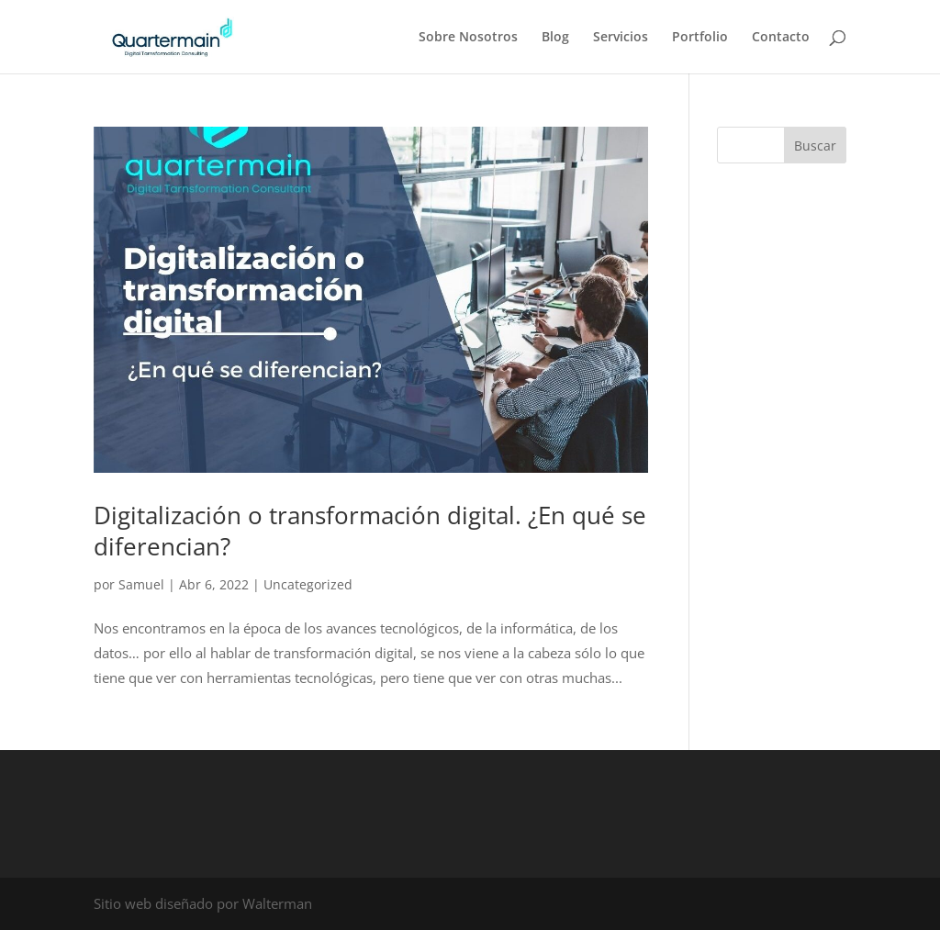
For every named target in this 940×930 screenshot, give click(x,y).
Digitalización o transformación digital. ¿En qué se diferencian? (370, 531)
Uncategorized (307, 584)
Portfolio (700, 37)
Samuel (141, 584)
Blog (555, 37)
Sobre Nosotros (468, 37)
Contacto (781, 37)
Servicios (620, 37)
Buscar (815, 145)
